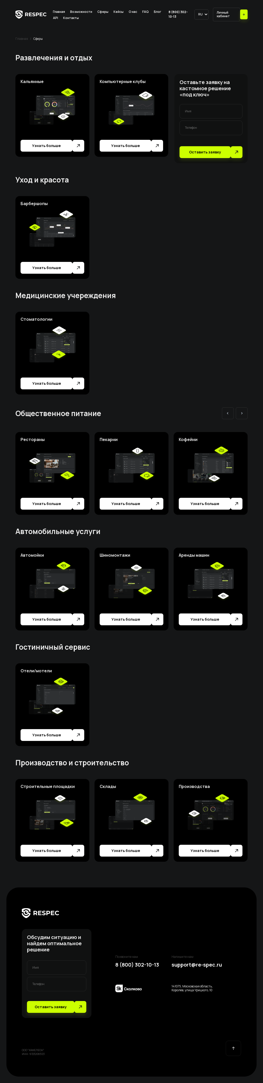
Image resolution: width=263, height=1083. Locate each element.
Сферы (102, 12)
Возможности (81, 12)
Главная (59, 12)
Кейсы (119, 12)
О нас (133, 12)
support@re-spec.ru (197, 965)
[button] (201, 14)
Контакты (71, 18)
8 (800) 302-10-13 (178, 14)
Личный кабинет (223, 14)
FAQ (145, 12)
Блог (157, 12)
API (55, 18)
